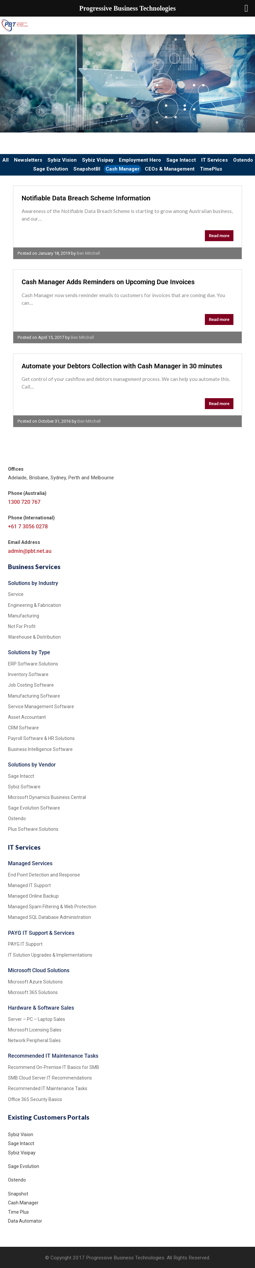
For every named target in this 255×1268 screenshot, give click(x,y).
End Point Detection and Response (44, 874)
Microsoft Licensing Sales (34, 1029)
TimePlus (211, 169)
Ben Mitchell (88, 253)
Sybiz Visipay (98, 160)
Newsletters (28, 160)
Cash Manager (122, 169)
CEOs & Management (170, 169)
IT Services (214, 160)
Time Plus (18, 1212)
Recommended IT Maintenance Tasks (53, 1056)
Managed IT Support (29, 885)
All (5, 160)
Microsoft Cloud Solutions (38, 970)
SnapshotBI (86, 169)
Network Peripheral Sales (34, 1040)
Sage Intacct (181, 160)
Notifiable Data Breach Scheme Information (86, 198)
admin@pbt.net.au (29, 551)
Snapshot (18, 1193)
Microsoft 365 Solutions (33, 992)
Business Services (34, 566)
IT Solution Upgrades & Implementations (50, 955)
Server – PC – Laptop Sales (36, 1019)
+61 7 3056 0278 (28, 526)
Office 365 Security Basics (35, 1099)
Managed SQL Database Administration (49, 917)
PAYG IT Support (25, 944)
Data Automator (25, 1221)
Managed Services (30, 863)
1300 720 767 (24, 502)
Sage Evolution (50, 169)
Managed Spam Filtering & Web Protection (52, 906)
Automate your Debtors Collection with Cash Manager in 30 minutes (122, 366)
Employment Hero (140, 160)
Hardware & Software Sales (41, 1008)
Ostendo (243, 160)
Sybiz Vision (62, 160)
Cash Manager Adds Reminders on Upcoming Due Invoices (108, 282)
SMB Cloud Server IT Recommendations (50, 1078)
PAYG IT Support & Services (41, 933)
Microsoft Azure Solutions (35, 981)
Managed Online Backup (33, 896)
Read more (219, 235)
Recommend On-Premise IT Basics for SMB (53, 1067)
